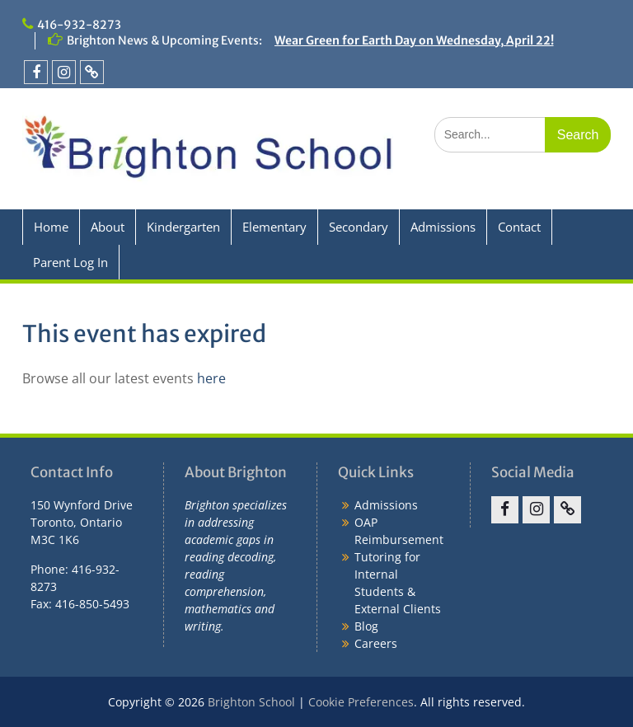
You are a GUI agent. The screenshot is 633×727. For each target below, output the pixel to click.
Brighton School (251, 702)
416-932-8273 (79, 24)
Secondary (358, 226)
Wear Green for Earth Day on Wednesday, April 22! (414, 40)
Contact (519, 226)
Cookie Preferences (361, 702)
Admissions (443, 226)
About (107, 226)
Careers (375, 643)
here (211, 378)
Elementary (274, 226)
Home (51, 226)
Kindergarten (183, 226)
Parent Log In (70, 262)
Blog (366, 626)
